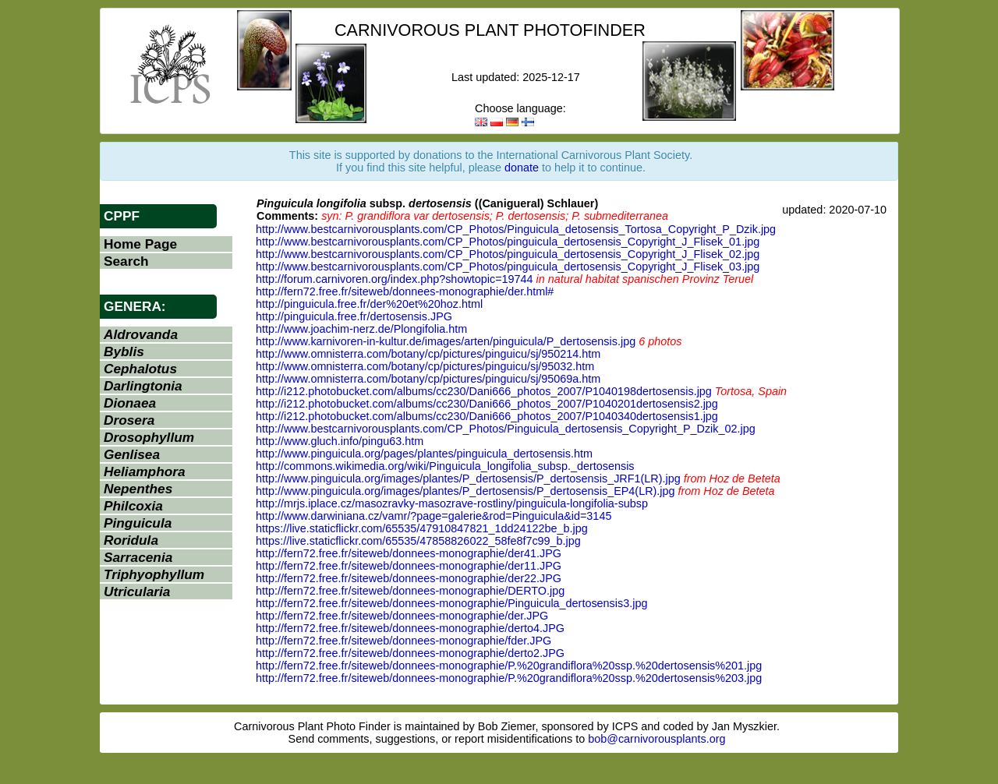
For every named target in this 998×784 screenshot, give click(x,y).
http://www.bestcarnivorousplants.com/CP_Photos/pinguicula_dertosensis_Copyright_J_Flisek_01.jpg (507, 241)
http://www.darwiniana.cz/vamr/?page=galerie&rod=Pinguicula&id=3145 (433, 516)
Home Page (140, 244)
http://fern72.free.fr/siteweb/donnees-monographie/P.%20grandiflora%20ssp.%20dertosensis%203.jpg (509, 678)
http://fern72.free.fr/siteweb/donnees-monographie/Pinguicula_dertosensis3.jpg (451, 603)
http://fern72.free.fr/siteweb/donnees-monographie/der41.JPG (408, 553)
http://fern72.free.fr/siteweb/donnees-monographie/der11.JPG (408, 566)
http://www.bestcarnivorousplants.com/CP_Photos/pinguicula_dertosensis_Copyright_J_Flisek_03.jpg (507, 266)
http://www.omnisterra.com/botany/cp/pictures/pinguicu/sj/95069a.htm (428, 379)
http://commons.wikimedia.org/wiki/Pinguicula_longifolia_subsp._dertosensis (445, 466)
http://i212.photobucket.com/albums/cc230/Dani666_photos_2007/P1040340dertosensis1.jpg (487, 416)
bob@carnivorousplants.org (656, 739)
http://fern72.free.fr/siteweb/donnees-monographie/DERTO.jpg (410, 590)
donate (521, 167)
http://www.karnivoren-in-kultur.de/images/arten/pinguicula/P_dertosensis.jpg (445, 341)
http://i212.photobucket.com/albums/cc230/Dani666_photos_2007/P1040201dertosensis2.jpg (487, 403)
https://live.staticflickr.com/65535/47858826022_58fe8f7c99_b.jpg (418, 541)
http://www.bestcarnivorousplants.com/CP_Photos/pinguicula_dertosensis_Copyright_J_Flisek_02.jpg (507, 254)
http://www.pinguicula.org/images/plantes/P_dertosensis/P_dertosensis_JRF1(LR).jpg (468, 478)
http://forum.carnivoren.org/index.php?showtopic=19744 (394, 279)
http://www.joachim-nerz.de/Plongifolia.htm (361, 329)
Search (126, 261)
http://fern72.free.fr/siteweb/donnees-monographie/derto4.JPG (410, 628)
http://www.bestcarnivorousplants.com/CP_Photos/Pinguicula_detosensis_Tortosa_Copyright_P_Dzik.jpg (516, 229)
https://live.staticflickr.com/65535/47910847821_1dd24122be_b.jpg (422, 528)
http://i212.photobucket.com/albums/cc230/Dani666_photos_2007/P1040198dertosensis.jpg (484, 391)
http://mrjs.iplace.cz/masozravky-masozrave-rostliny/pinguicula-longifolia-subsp (452, 503)
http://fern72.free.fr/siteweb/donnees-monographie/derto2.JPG (410, 653)
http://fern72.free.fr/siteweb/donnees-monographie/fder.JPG (403, 640)
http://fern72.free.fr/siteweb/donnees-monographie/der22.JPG (408, 578)
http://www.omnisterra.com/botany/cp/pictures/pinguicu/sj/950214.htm (428, 354)
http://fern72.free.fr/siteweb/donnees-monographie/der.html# (405, 291)
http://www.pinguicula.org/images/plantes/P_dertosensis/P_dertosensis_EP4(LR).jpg (465, 491)
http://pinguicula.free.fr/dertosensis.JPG (354, 316)
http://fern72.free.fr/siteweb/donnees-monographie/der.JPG (402, 615)
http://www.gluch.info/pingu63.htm (339, 441)
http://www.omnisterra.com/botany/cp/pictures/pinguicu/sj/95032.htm (425, 366)
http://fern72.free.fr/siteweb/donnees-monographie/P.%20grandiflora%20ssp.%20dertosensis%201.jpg (509, 665)
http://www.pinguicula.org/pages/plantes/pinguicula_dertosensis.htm (424, 453)
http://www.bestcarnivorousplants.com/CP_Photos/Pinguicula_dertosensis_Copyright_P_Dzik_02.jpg (506, 428)
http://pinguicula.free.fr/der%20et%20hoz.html (369, 304)
